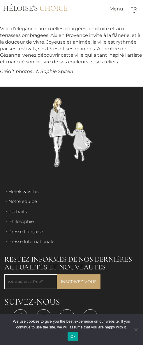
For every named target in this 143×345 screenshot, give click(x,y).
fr (133, 9)
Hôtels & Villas (23, 191)
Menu (116, 9)
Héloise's (35, 9)
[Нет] (136, 330)
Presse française (25, 231)
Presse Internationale (31, 241)
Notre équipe (22, 201)
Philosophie (21, 221)
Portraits (17, 211)
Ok (72, 336)
